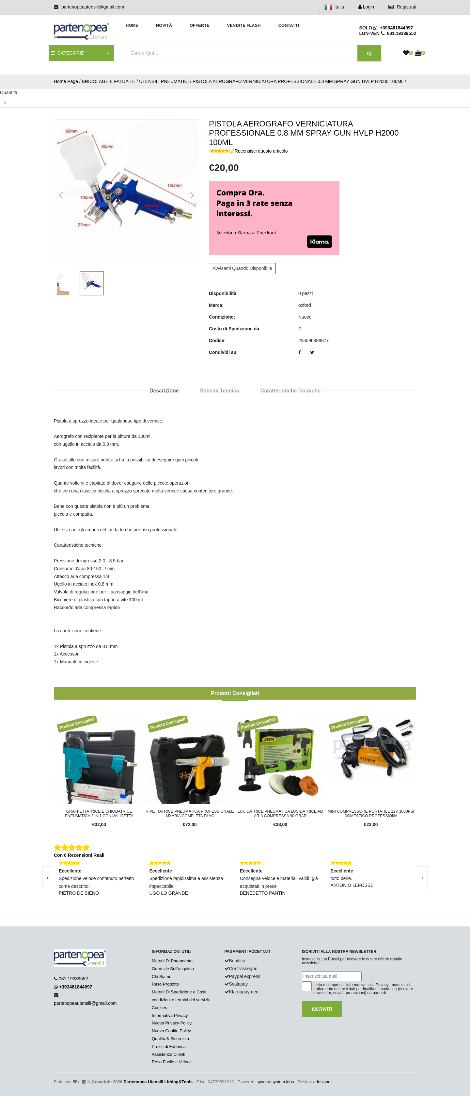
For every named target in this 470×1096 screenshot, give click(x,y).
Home (132, 25)
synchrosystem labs (275, 1081)
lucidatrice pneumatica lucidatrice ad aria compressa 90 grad (280, 813)
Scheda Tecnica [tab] (219, 390)
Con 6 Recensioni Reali (79, 855)
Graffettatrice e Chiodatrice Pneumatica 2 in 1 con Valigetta (99, 813)
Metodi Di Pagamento (172, 960)
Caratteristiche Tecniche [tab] (290, 390)
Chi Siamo (161, 976)
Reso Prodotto (165, 984)
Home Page (66, 81)
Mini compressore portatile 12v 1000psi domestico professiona (371, 813)
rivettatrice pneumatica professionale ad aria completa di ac (190, 813)
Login (366, 6)
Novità (164, 25)
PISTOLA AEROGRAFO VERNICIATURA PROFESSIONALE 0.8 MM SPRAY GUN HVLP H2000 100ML (298, 81)
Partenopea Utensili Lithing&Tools (158, 1081)
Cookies (159, 1007)
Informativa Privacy (170, 1015)
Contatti (288, 25)
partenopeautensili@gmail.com (92, 6)
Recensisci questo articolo (261, 151)
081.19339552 (73, 978)
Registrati (402, 6)
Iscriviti (322, 1009)
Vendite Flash (243, 25)
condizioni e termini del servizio (181, 999)
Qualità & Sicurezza (170, 1038)
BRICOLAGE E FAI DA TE (108, 81)
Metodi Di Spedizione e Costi (179, 991)
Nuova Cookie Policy (171, 1030)
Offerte (200, 25)
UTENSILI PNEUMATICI (164, 81)
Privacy (382, 985)
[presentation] (47, 877)
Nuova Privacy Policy (172, 1023)
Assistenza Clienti (168, 1054)
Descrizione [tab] (164, 390)
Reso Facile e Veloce (172, 1061)
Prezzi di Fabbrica (169, 1046)
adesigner (322, 1081)
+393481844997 (393, 27)
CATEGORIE (67, 53)
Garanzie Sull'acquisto (173, 968)
